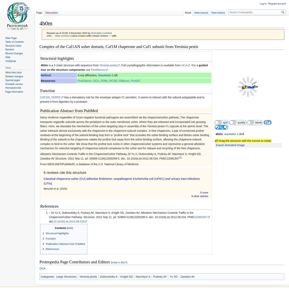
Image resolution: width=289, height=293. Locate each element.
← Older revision (60, 35)
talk (99, 33)
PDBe (104, 80)
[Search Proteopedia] (257, 12)
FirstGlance (98, 69)
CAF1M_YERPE (50, 97)
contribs (107, 33)
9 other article (200, 196)
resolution (231, 124)
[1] (180, 157)
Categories (47, 276)
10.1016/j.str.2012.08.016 (68, 221)
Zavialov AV (187, 276)
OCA (184, 65)
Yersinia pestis (108, 65)
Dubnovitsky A (108, 276)
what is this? (119, 262)
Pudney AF (160, 276)
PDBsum (124, 80)
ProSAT (135, 80)
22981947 (201, 217)
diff (49, 35)
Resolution (104, 75)
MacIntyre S (143, 276)
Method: (46, 75)
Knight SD (126, 276)
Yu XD (173, 276)
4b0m (44, 65)
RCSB (113, 80)
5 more (205, 192)
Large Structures (66, 276)
